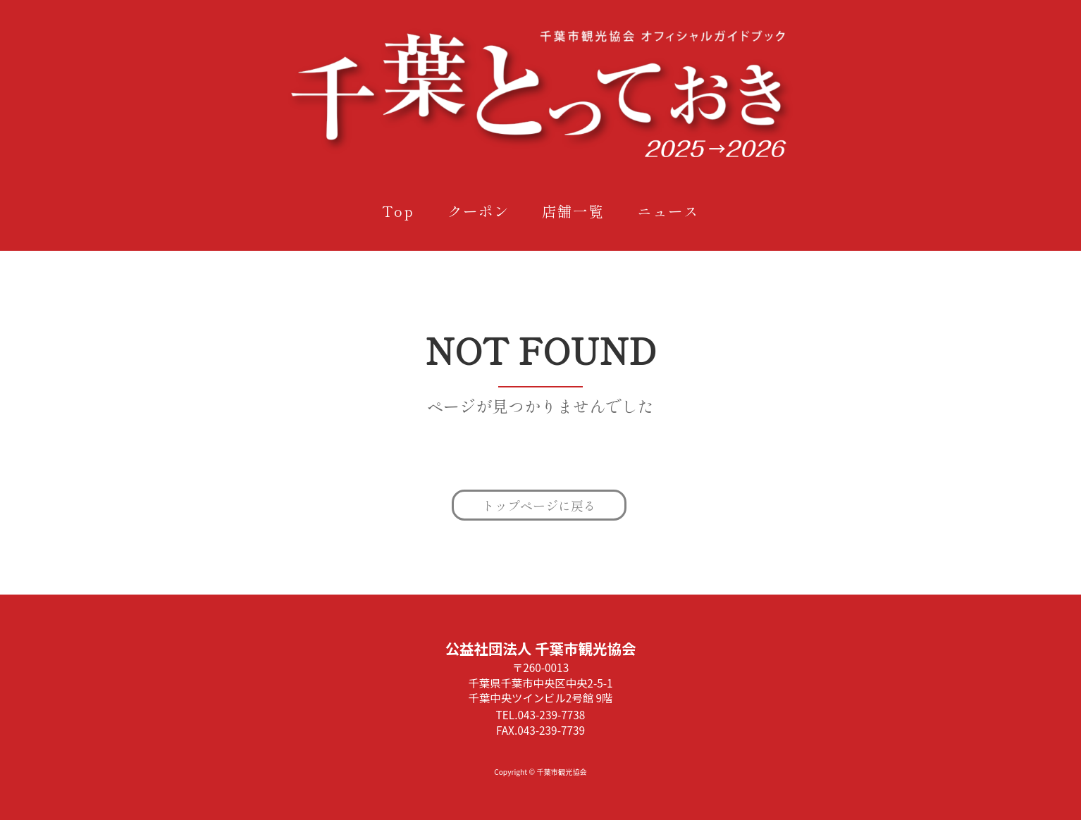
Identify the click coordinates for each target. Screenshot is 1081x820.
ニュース (668, 210)
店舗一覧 (573, 210)
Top (398, 210)
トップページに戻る (539, 505)
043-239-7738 (551, 714)
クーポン (478, 210)
